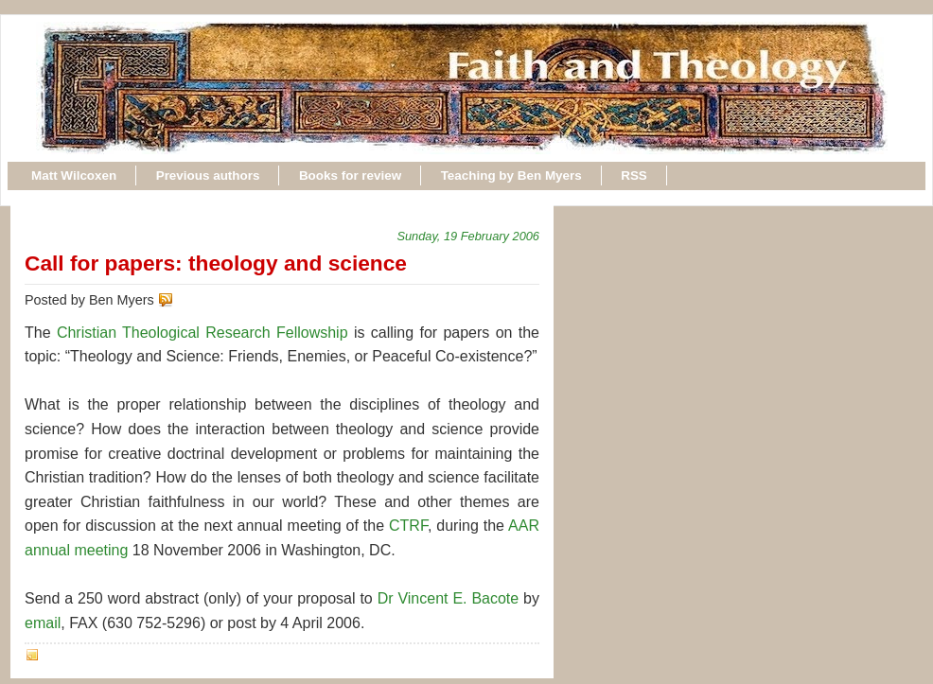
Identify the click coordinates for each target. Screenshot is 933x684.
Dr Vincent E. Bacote (448, 598)
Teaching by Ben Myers (511, 175)
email (43, 623)
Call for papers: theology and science (216, 263)
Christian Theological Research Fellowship (202, 332)
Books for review (350, 175)
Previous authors (208, 175)
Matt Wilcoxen (73, 175)
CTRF (408, 525)
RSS (634, 175)
